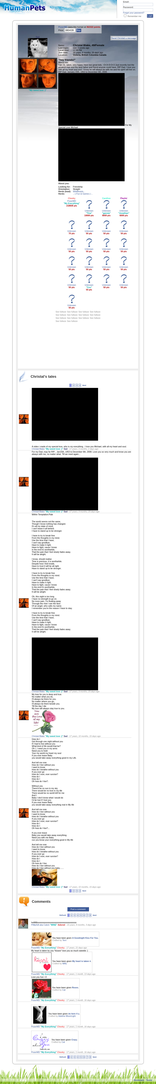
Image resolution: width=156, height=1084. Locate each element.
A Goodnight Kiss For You (85, 938)
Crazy (74, 1039)
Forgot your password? (133, 13)
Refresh (62, 915)
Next (84, 385)
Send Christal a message (124, 38)
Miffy (64, 963)
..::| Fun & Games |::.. (83, 194)
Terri (64, 940)
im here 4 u (73, 1014)
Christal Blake (38, 449)
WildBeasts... (79, 191)
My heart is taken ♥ (81, 961)
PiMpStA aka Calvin (40, 925)
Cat (64, 990)
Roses (75, 987)
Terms (149, 1080)
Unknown (89, 211)
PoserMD (63, 27)
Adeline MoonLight (67, 1016)
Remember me (134, 16)
